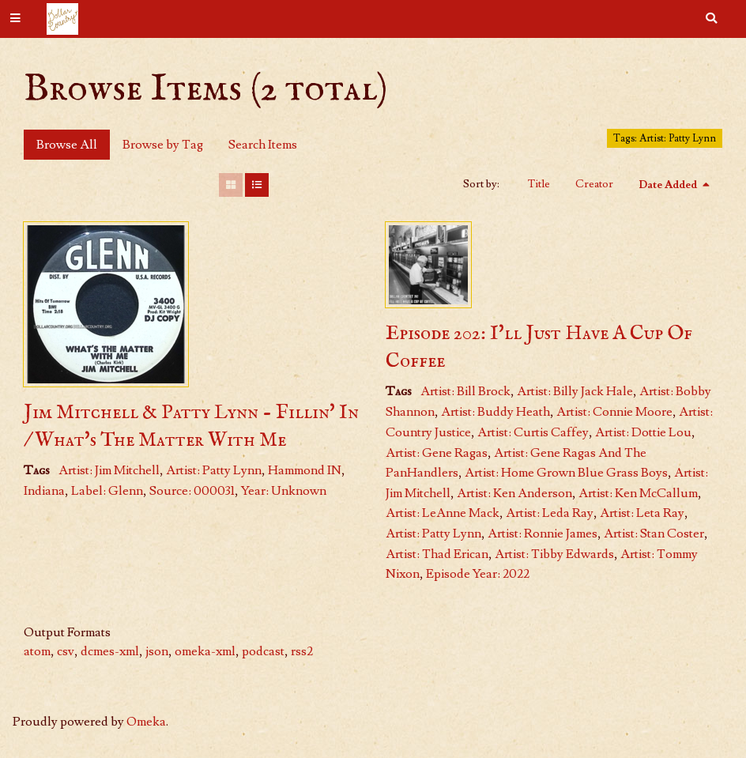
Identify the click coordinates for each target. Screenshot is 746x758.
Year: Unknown (283, 491)
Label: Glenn (107, 491)
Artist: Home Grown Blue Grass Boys (566, 473)
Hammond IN (304, 470)
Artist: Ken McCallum (638, 493)
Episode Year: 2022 (477, 574)
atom (37, 651)
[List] (257, 185)
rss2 (302, 651)
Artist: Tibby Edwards (554, 554)
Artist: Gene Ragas (437, 453)
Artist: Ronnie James (542, 533)
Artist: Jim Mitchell (109, 470)
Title (539, 184)
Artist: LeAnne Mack (442, 513)
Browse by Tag (162, 145)
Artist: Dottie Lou (643, 432)
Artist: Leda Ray (549, 513)
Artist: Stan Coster (654, 533)
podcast (263, 651)
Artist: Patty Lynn (214, 470)
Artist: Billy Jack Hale (575, 391)
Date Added (669, 185)
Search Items (262, 145)
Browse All (66, 145)
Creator (594, 184)
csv (65, 651)
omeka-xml (205, 651)
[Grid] (231, 185)
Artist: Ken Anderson (514, 493)
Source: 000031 (192, 491)
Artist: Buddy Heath (495, 412)
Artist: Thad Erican (437, 554)
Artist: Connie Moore (614, 412)
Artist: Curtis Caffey (533, 432)
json (156, 651)
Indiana (44, 491)
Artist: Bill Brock (465, 391)
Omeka (146, 722)
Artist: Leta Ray (642, 513)
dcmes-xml (110, 651)
